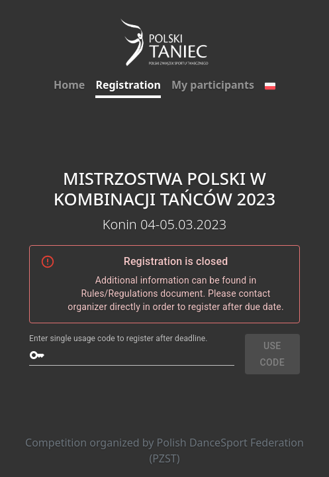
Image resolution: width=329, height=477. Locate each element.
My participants (212, 85)
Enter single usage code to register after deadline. (118, 338)
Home (69, 85)
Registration (127, 85)
